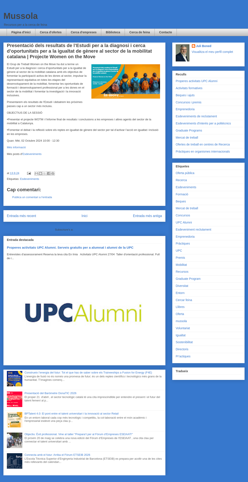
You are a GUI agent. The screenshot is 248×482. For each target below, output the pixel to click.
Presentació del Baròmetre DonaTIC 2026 (50, 393)
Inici (85, 216)
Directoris (182, 349)
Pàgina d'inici (21, 32)
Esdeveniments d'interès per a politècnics (203, 123)
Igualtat (181, 335)
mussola (181, 321)
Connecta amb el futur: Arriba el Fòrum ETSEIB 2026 (57, 454)
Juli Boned (204, 46)
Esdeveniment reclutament (193, 229)
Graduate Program (188, 278)
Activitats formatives (189, 88)
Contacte (165, 32)
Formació (182, 194)
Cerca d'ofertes (51, 32)
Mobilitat (181, 264)
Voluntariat (183, 328)
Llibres (180, 307)
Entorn (180, 293)
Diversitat (182, 286)
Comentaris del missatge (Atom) (94, 229)
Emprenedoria (185, 109)
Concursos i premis (188, 102)
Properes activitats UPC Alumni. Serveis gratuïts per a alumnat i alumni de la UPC (70, 247)
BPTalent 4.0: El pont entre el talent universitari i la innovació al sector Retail (71, 413)
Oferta (180, 314)
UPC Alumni (184, 222)
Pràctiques (183, 243)
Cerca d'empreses (84, 32)
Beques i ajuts (185, 95)
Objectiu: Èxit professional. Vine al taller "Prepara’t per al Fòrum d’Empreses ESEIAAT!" (78, 434)
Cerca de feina (139, 32)
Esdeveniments (32, 154)
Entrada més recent (21, 216)
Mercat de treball (187, 137)
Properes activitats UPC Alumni (197, 81)
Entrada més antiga (147, 216)
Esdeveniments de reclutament (196, 116)
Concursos (183, 215)
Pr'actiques (183, 356)
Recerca (181, 180)
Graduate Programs (189, 130)
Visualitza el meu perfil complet (212, 52)
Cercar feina (184, 300)
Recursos (182, 271)
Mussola (20, 16)
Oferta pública (185, 173)
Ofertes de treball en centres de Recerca (203, 144)
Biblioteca (113, 32)
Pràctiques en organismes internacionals (203, 151)
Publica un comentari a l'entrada (32, 197)
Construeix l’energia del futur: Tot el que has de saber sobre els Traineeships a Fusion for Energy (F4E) (88, 372)
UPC (179, 250)
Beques (181, 201)
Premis (180, 257)
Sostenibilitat (184, 342)
